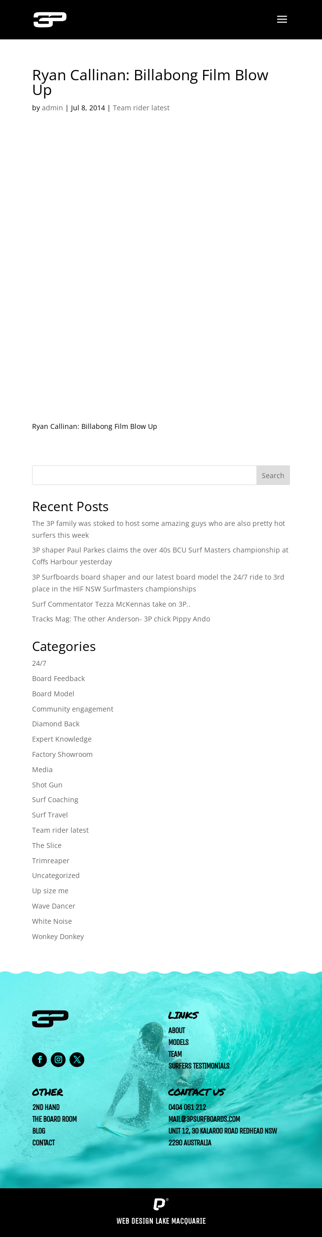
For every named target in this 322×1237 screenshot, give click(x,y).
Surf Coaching (55, 799)
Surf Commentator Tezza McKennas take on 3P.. (111, 604)
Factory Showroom (62, 754)
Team (174, 1054)
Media (42, 769)
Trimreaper (51, 860)
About (176, 1030)
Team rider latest (141, 107)
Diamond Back (55, 723)
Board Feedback (58, 678)
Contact (43, 1142)
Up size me (50, 890)
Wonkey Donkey (58, 936)
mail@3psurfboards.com (204, 1119)
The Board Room (54, 1119)
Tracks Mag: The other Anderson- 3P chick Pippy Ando (121, 618)
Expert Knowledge (62, 739)
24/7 (39, 663)
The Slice (47, 845)
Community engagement (72, 709)
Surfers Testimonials (198, 1066)
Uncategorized (56, 875)
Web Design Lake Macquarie (161, 1221)
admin (52, 107)
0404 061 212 (187, 1107)
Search (273, 475)
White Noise (52, 921)
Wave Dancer (53, 906)
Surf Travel (50, 814)
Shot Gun (47, 784)
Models (178, 1042)
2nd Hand (45, 1107)
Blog (38, 1131)
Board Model (53, 693)
